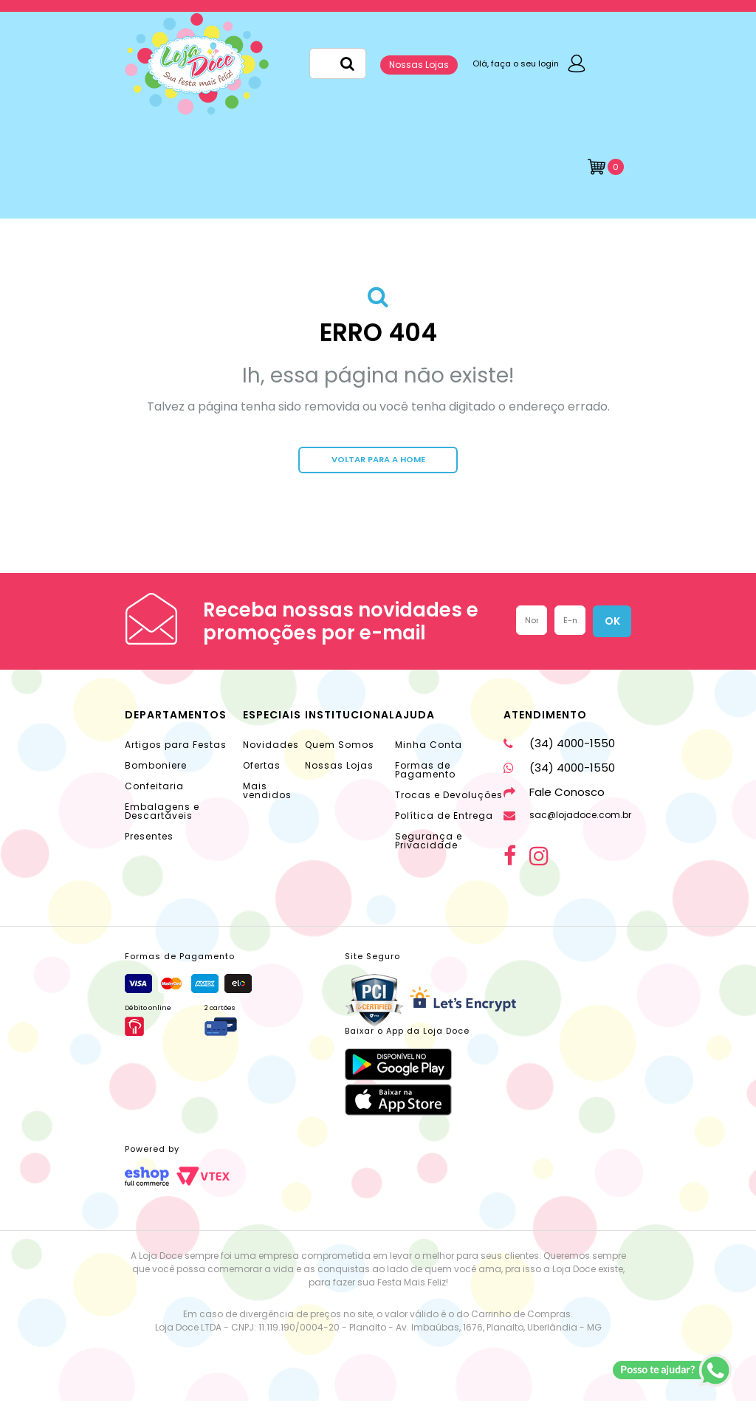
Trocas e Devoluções (449, 805)
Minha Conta (428, 755)
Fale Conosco (554, 802)
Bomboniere (156, 775)
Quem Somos (339, 755)
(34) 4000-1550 (559, 753)
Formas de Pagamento (425, 780)
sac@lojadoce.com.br (567, 825)
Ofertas (262, 775)
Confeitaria (154, 796)
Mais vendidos (267, 800)
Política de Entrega (444, 826)
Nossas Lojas (419, 64)
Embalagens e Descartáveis (162, 821)
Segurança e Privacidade (428, 851)
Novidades (271, 755)
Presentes (149, 846)
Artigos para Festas (176, 755)
